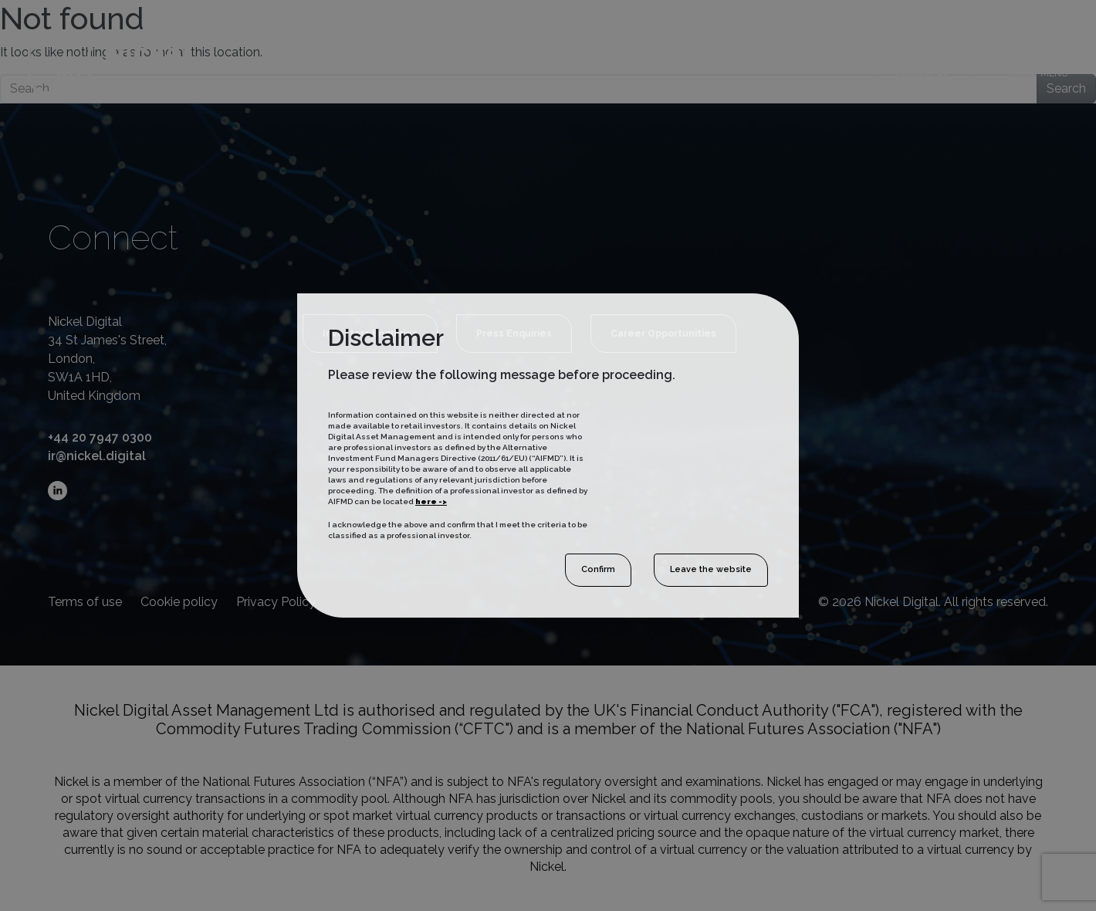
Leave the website (711, 569)
